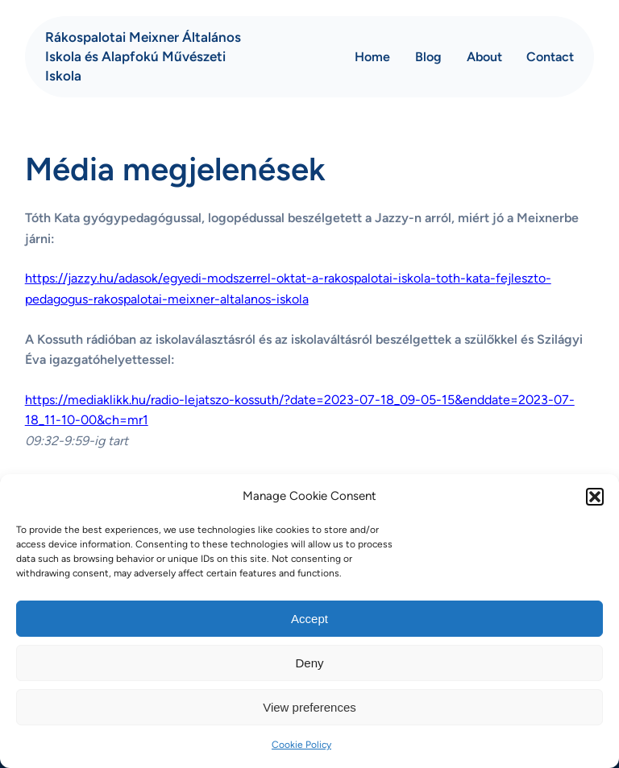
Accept (309, 619)
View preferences (309, 707)
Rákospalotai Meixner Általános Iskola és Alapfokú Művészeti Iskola (143, 56)
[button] (595, 497)
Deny (309, 663)
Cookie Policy (301, 744)
